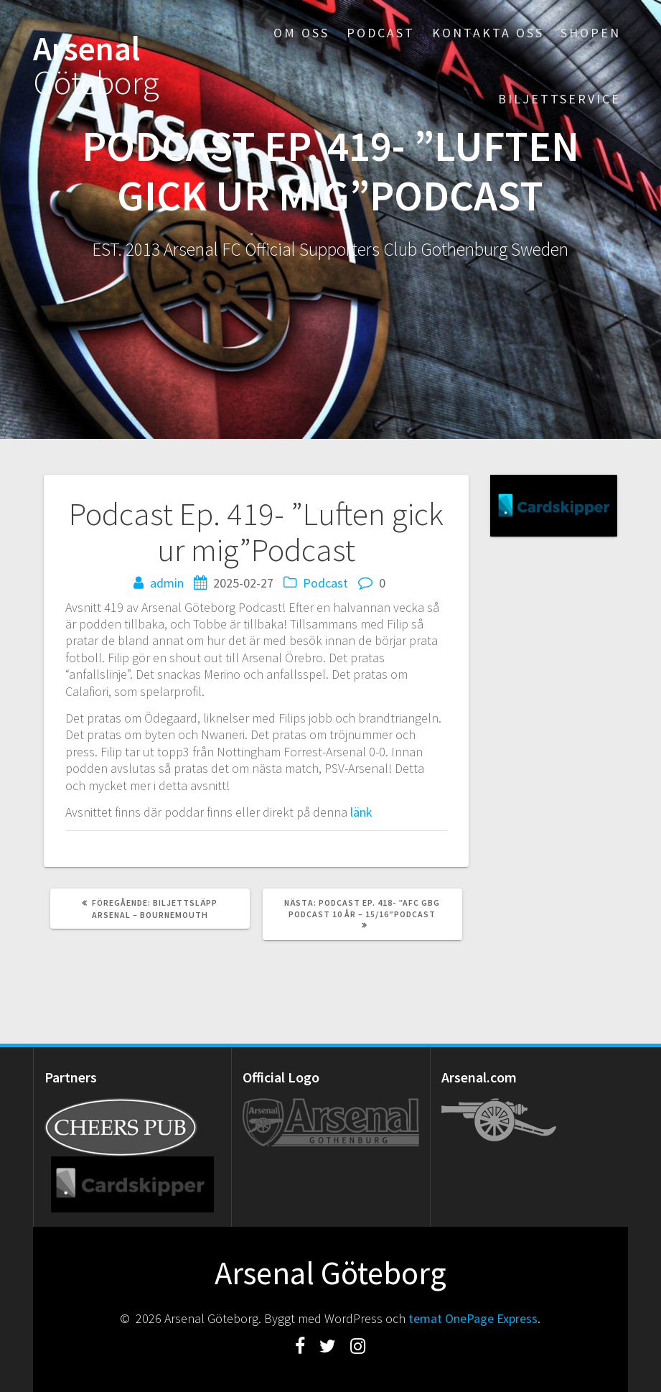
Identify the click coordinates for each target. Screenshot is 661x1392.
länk (361, 812)
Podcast (381, 32)
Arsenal (96, 66)
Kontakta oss (488, 32)
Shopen (591, 32)
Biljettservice (559, 99)
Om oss (301, 32)
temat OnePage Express (473, 1318)
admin (167, 583)
